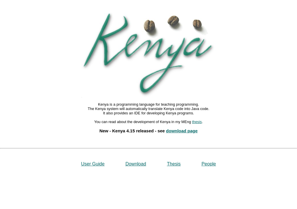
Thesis (174, 163)
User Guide (92, 163)
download (176, 130)
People (209, 163)
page (192, 130)
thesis (197, 122)
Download (135, 163)
